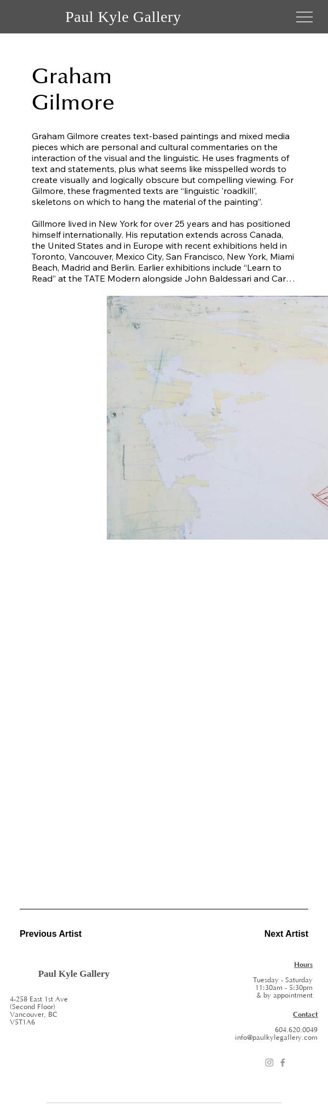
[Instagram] (269, 1062)
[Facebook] (282, 1062)
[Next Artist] (269, 934)
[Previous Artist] (58, 934)
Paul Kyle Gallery (123, 16)
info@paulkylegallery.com (276, 1037)
